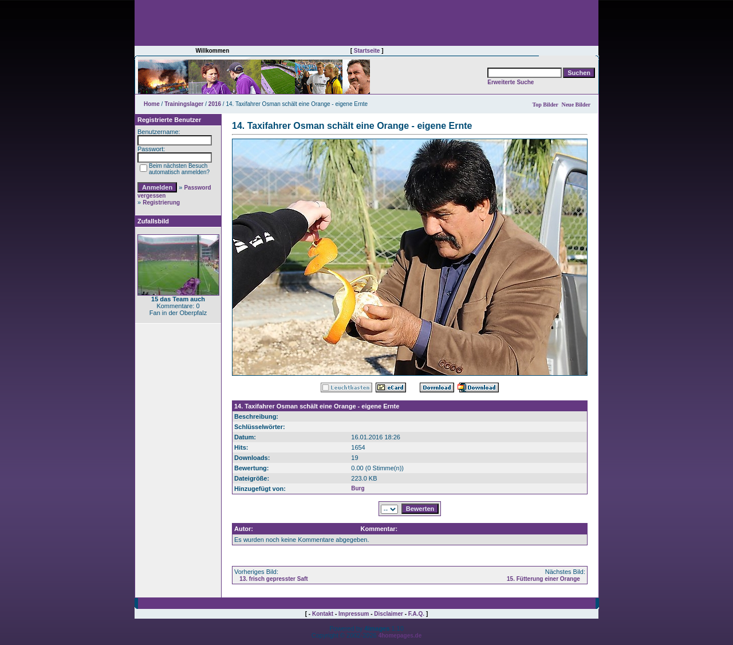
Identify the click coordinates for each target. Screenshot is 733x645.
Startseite (367, 51)
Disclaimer (388, 614)
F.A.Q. (416, 614)
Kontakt (322, 614)
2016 (214, 104)
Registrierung (161, 202)
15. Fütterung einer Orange (543, 579)
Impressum (353, 614)
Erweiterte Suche (510, 82)
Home (152, 104)
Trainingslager (183, 104)
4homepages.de (400, 635)
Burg (357, 488)
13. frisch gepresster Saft (273, 579)
